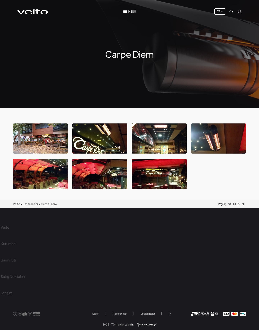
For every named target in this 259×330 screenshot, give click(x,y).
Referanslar (120, 313)
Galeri (95, 313)
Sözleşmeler (147, 313)
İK (170, 313)
